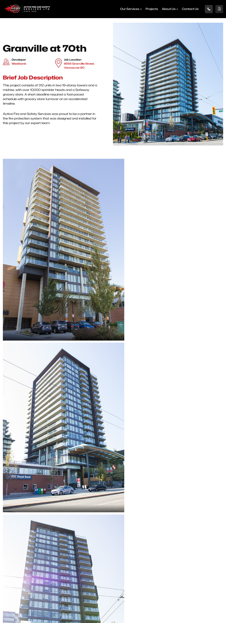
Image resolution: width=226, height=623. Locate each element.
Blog (63, 564)
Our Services (128, 11)
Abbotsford (109, 545)
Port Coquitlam (147, 550)
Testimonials (68, 569)
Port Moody (145, 545)
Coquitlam (144, 555)
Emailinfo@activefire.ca (197, 602)
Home (64, 545)
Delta (105, 550)
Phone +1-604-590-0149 (123, 602)
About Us (168, 11)
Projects (151, 11)
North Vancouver (113, 555)
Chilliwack (144, 569)
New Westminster (149, 574)
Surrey (106, 574)
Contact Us (67, 574)
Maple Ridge (145, 559)
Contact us (189, 11)
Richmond (109, 559)
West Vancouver (148, 578)
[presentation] (113, 494)
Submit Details (110, 510)
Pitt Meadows (111, 578)
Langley (107, 564)
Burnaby (107, 569)
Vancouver (145, 564)
